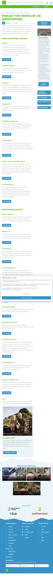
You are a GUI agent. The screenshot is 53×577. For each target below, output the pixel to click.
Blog (10, 12)
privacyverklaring (8, 289)
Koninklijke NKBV (29, 532)
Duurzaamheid (11, 540)
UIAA (42, 529)
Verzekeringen (19, 2)
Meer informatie (44, 84)
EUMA (42, 540)
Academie (10, 537)
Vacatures (10, 532)
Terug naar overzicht (44, 23)
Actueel (7, 12)
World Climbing (45, 532)
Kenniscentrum (28, 2)
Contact (10, 526)
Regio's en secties (12, 535)
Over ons (10, 529)
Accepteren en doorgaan (26, 297)
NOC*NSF (43, 526)
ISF (42, 535)
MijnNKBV (36, 2)
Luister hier (6, 59)
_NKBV (26, 529)
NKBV (26, 535)
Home (2, 12)
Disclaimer (4, 575)
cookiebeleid (17, 289)
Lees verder (7, 478)
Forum (41, 2)
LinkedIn (27, 537)
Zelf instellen (26, 294)
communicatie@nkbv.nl (24, 403)
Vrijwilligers (11, 543)
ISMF (42, 537)
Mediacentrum (11, 551)
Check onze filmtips (10, 452)
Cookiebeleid (22, 575)
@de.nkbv (27, 526)
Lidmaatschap (10, 2)
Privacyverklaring (13, 575)
